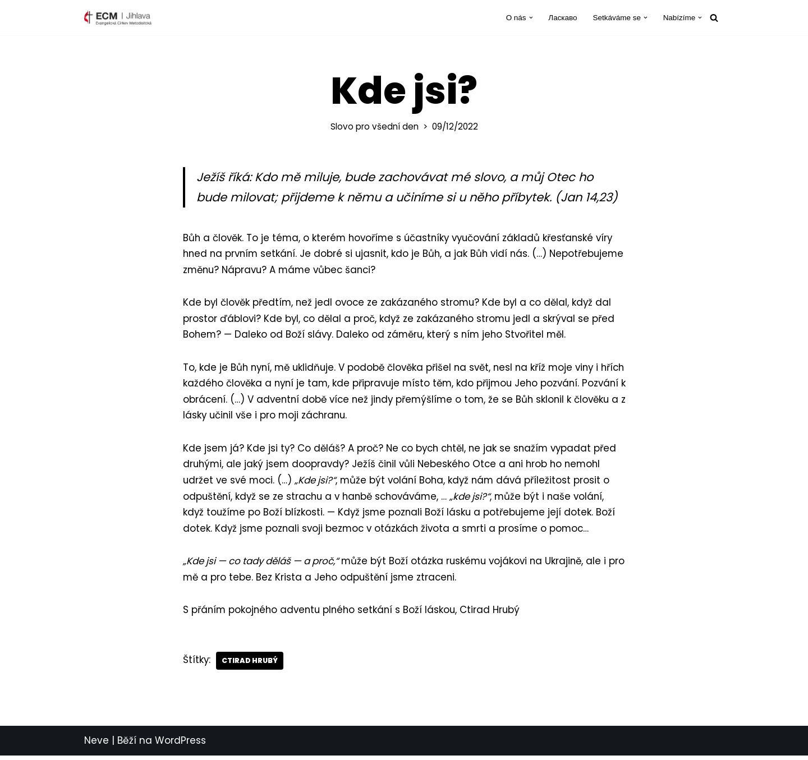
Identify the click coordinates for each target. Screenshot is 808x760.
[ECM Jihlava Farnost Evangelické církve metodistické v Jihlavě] (118, 17)
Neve (96, 745)
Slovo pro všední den (374, 126)
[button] (530, 18)
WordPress (180, 745)
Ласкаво (561, 17)
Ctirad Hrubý (250, 665)
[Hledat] (714, 17)
